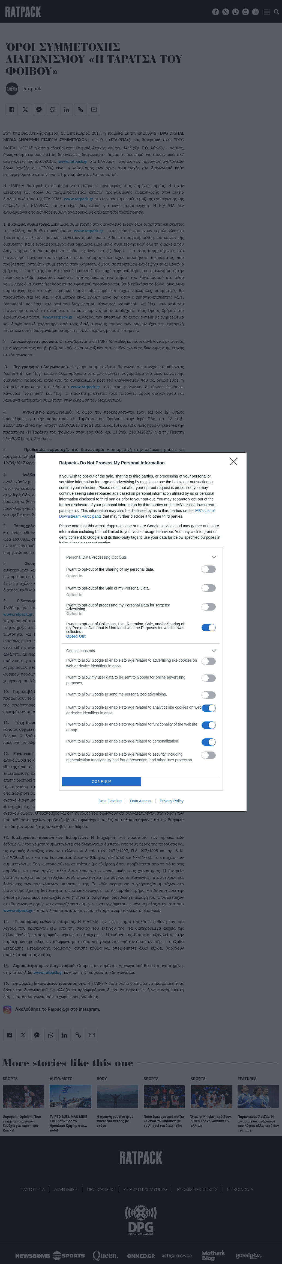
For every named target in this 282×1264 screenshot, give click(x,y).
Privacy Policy (172, 801)
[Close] (235, 463)
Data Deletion (110, 801)
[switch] (209, 569)
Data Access (140, 801)
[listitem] (141, 557)
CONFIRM (101, 782)
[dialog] (141, 632)
